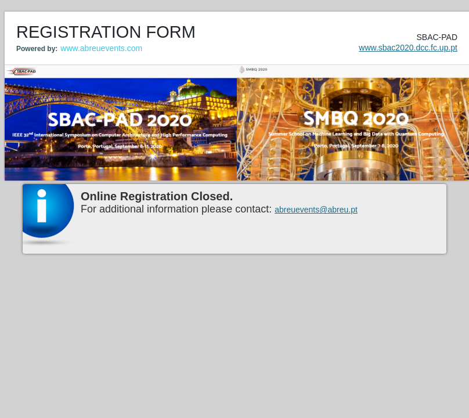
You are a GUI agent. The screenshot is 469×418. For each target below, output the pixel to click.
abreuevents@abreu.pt (316, 209)
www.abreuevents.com (101, 48)
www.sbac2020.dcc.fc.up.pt (408, 47)
